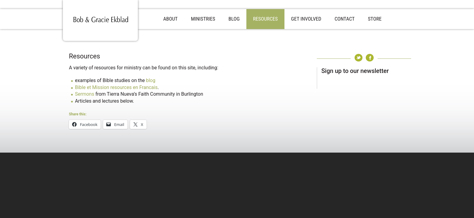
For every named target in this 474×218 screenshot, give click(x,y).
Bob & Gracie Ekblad (100, 20)
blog (150, 80)
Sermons (84, 94)
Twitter (358, 57)
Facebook (370, 57)
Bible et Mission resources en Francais (116, 87)
